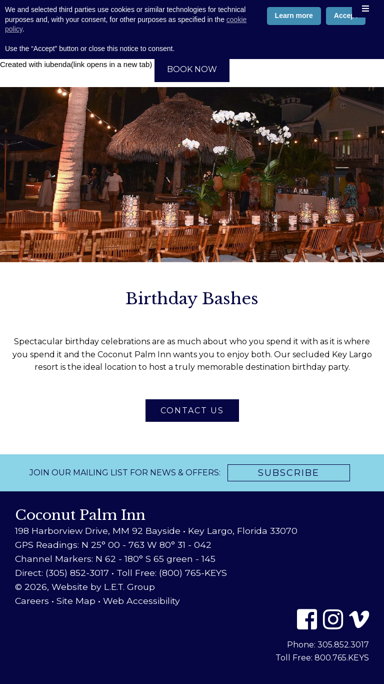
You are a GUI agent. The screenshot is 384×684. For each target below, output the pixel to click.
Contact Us (192, 410)
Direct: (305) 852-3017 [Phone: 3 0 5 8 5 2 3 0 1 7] (62, 572)
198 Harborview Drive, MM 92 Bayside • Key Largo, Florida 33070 (156, 530)
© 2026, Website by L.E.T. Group (85, 586)
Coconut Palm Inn (192, 23)
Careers (32, 600)
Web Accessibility (141, 600)
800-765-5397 (192, 50)
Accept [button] (346, 630)
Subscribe (289, 472)
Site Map (76, 600)
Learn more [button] (294, 630)
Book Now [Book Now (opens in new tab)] (192, 69)
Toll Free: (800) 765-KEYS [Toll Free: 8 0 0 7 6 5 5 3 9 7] (171, 572)
